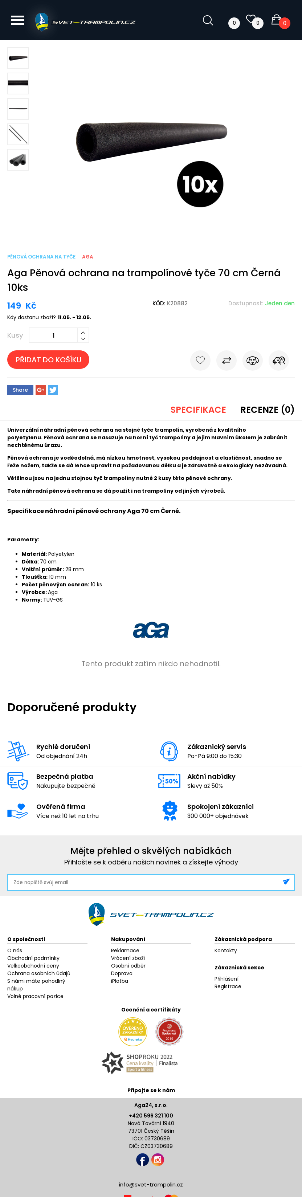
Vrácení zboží (128, 958)
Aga (87, 256)
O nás (14, 950)
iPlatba (119, 981)
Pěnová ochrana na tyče (41, 256)
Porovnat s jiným (226, 362)
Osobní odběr (128, 965)
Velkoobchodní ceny (33, 965)
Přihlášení (226, 978)
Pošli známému (279, 362)
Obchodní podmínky (33, 958)
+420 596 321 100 (151, 1115)
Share (20, 390)
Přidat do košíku (48, 360)
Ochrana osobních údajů (38, 973)
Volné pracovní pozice (35, 996)
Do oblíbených (200, 362)
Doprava (121, 973)
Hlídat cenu (252, 362)
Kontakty (226, 950)
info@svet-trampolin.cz (151, 1184)
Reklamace (125, 950)
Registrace (228, 986)
